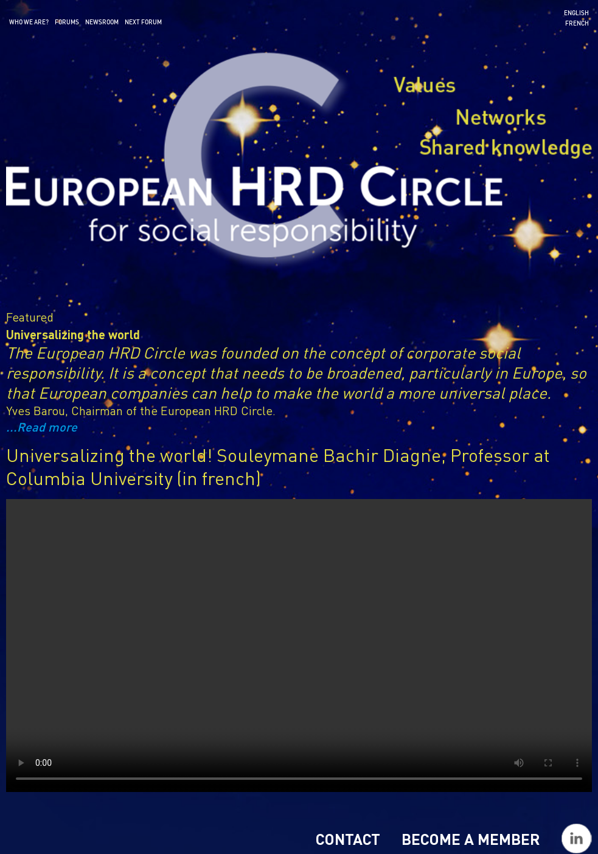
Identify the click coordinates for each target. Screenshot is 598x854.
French (577, 23)
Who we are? (29, 22)
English (576, 12)
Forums (67, 22)
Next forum (143, 22)
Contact (348, 839)
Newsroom (102, 22)
